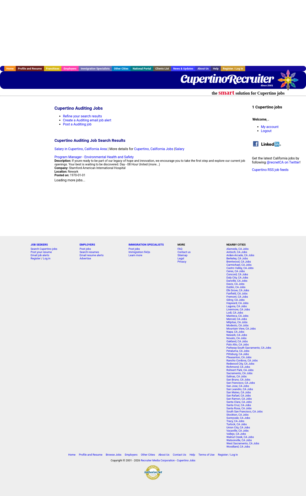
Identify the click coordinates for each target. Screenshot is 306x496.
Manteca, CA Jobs (238, 315)
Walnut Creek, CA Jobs (240, 437)
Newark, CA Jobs (237, 335)
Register (36, 258)
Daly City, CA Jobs (237, 277)
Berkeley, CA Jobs (237, 258)
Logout (266, 131)
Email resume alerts (91, 255)
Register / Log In (233, 68)
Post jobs (85, 248)
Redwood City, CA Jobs (240, 363)
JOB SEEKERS (39, 244)
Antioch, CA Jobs (237, 252)
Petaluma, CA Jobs (238, 350)
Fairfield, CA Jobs (237, 293)
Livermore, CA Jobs (238, 309)
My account (270, 127)
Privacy (181, 261)
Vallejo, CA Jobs (236, 433)
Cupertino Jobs (186, 460)
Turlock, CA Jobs (237, 424)
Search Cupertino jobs (44, 248)
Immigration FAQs (139, 252)
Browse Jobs (114, 454)
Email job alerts (40, 255)
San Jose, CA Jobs (238, 386)
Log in (47, 258)
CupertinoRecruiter (226, 78)
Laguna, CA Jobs (237, 306)
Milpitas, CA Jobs (237, 322)
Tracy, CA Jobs (235, 421)
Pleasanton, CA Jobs (239, 357)
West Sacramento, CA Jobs (243, 443)
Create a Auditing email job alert (87, 120)
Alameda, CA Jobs (238, 248)
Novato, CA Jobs (236, 338)
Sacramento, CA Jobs (239, 373)
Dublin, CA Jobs (236, 287)
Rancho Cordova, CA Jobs (242, 360)
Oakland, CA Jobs (237, 341)
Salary (179, 149)
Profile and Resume (30, 68)
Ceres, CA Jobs (236, 271)
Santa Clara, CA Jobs (239, 402)
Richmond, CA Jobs (238, 366)
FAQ (179, 248)
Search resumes (89, 252)
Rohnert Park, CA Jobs (240, 370)
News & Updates (183, 68)
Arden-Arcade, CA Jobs (240, 255)
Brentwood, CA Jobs (239, 261)
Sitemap (182, 255)
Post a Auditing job (77, 124)
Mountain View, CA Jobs (241, 328)
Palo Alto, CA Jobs (238, 344)
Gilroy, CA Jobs (236, 299)
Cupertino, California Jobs (153, 149)
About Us (203, 68)
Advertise (85, 258)
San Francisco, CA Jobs (241, 382)
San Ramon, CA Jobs (239, 398)
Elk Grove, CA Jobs (238, 290)
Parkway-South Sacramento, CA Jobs (249, 347)
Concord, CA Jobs (237, 274)
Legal (180, 258)
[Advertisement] (153, 33)
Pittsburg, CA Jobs (238, 354)
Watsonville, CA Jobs (239, 440)
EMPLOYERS (87, 244)
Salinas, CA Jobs (237, 376)
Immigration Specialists (95, 68)
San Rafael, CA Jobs (239, 395)
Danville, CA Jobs (237, 280)
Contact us (184, 252)
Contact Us (179, 454)
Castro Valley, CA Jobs (240, 268)
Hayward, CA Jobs (238, 303)
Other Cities (121, 68)
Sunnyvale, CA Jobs (238, 417)
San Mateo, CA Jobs (239, 392)
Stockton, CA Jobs (238, 414)
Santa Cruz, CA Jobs (239, 405)
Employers (70, 68)
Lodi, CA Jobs (235, 312)
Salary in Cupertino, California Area (80, 149)
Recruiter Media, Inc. (290, 82)
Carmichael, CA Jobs (239, 264)
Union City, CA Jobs (238, 427)
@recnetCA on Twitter (283, 162)
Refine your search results (82, 116)
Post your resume (41, 252)
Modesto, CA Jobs (238, 325)
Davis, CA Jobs (236, 284)
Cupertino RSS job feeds (270, 170)
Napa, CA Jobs (235, 331)
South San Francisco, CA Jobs (245, 411)
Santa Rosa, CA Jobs (239, 408)
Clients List (162, 68)
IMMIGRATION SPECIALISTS (146, 244)
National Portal (142, 68)
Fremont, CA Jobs (237, 296)
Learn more (135, 255)
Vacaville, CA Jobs (238, 430)
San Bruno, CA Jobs (238, 379)
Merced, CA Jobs (237, 319)
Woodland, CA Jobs (238, 446)
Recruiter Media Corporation (158, 460)
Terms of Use (206, 454)
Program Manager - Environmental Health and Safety (94, 157)
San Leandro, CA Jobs (240, 389)
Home (10, 68)
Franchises (53, 68)
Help (216, 68)
